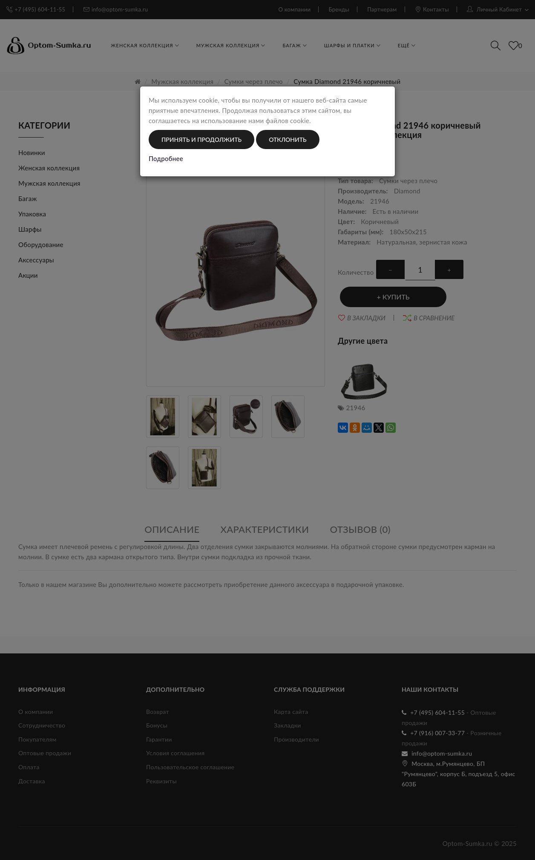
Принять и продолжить (201, 139)
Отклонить (287, 139)
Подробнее (166, 158)
